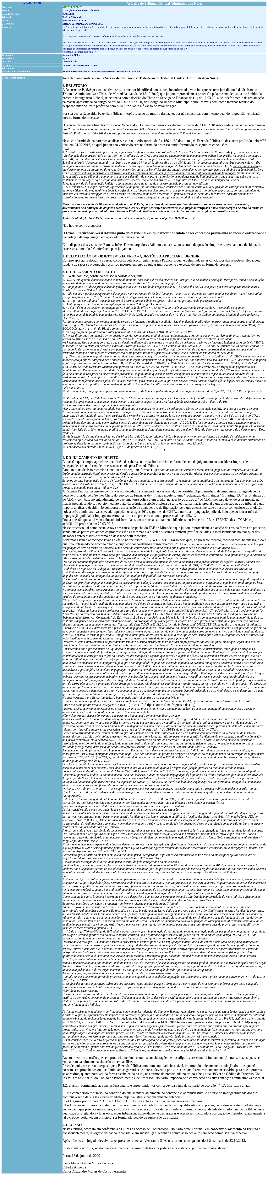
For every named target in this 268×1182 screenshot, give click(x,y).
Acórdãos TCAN (32, 3)
